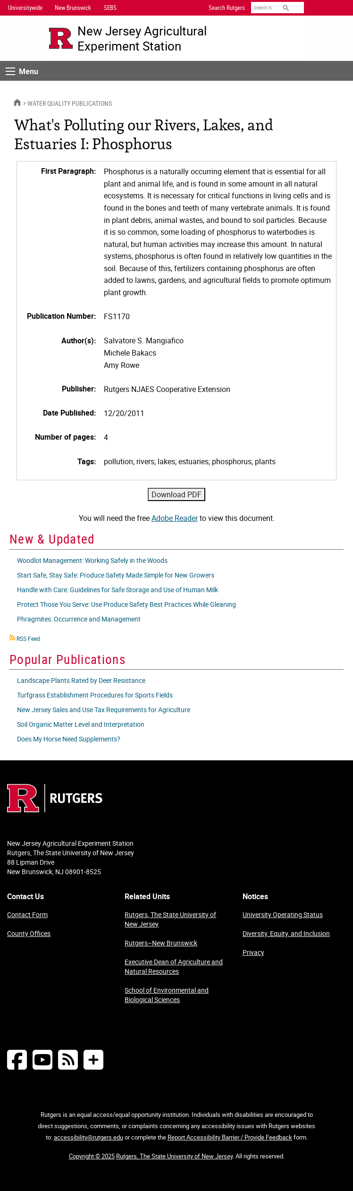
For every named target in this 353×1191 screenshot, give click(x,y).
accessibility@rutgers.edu (88, 1137)
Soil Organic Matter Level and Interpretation (80, 724)
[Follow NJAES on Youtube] (42, 1059)
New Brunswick (73, 7)
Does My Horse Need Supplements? (68, 738)
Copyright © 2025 (92, 1156)
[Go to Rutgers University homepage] (60, 38)
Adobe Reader (174, 518)
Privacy (253, 952)
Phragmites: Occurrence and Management (79, 618)
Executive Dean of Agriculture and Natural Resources (174, 966)
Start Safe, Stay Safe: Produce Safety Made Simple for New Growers (115, 574)
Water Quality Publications (69, 103)
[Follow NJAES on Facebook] (17, 1059)
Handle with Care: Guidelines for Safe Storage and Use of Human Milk (117, 589)
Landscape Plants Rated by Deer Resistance (81, 680)
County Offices (28, 933)
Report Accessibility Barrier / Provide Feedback (230, 1137)
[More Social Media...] (93, 1059)
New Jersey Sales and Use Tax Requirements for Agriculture (103, 709)
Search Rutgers (227, 7)
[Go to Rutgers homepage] (54, 809)
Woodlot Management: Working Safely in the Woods (92, 560)
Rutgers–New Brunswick (161, 942)
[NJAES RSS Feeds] (68, 1059)
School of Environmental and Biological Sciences (167, 995)
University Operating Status (283, 914)
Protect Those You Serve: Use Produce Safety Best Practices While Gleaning (126, 604)
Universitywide (25, 7)
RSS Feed (28, 638)
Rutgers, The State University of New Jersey (170, 919)
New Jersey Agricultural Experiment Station (142, 38)
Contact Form (27, 914)
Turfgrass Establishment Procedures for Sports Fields (95, 694)
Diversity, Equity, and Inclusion (286, 933)
